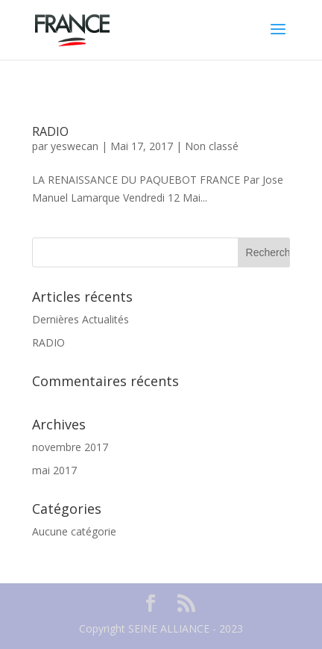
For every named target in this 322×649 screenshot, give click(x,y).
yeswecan (74, 146)
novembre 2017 (70, 447)
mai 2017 (54, 470)
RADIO (50, 131)
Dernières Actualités (80, 319)
